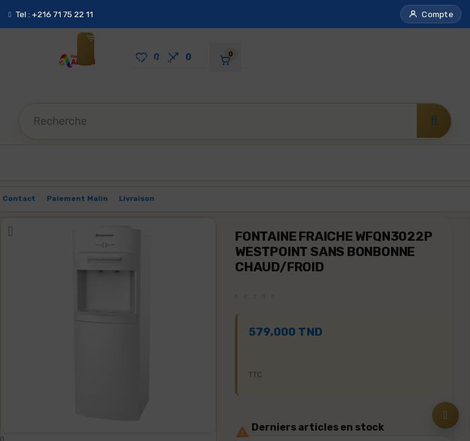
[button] (430, 14)
